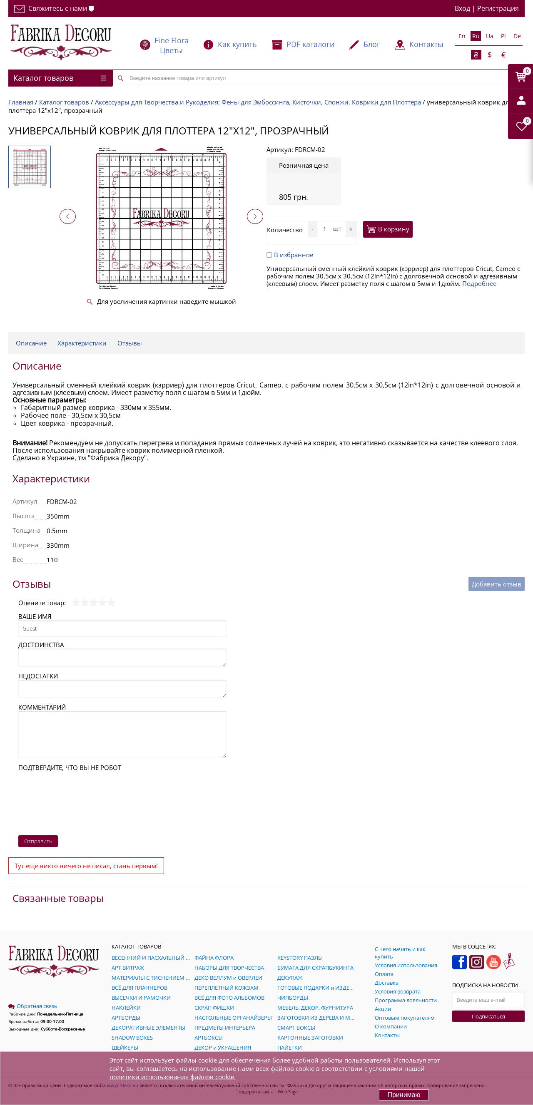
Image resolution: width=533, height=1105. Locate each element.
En (462, 36)
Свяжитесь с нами (54, 8)
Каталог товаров (59, 78)
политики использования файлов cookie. (173, 1077)
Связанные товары (58, 898)
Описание (31, 343)
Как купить (237, 44)
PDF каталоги (310, 44)
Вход (462, 8)
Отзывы (129, 343)
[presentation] (52, 801)
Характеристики (82, 343)
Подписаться (488, 1016)
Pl (503, 36)
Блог (372, 44)
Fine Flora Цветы (171, 45)
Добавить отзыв (496, 584)
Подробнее (479, 283)
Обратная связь (32, 1006)
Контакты (426, 44)
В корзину (387, 229)
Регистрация (498, 8)
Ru (476, 36)
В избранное (289, 255)
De (517, 36)
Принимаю (403, 1094)
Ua (489, 36)
